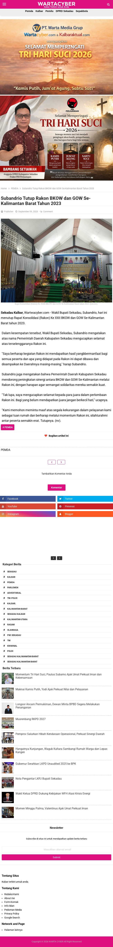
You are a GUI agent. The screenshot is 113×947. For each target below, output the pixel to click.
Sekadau (12, 571)
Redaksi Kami (11, 894)
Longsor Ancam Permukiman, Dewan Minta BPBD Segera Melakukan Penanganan (58, 706)
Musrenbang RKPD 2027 (31, 719)
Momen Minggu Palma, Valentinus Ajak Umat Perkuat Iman (52, 808)
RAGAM (11, 624)
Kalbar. (11, 603)
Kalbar (39, 11)
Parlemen (12, 587)
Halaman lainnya (13, 929)
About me (9, 898)
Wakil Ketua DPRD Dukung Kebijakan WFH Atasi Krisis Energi (53, 793)
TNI (9, 640)
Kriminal (12, 646)
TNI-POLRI (12, 598)
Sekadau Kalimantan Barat (22, 661)
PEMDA (11, 582)
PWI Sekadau (14, 635)
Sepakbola (82, 11)
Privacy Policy (11, 913)
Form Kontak (11, 902)
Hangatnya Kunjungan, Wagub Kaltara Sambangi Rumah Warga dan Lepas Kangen (61, 750)
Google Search (12, 917)
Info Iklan (9, 905)
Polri (10, 651)
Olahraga (12, 630)
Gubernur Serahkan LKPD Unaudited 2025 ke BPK (46, 763)
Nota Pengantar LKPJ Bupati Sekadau (39, 778)
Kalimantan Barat (17, 609)
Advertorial (14, 593)
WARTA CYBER (56, 941)
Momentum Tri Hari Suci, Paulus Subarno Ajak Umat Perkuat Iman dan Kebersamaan (59, 676)
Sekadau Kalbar (16, 614)
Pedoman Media (13, 909)
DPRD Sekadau (64, 11)
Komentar (56, 487)
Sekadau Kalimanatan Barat (23, 656)
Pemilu (49, 11)
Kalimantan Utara (17, 619)
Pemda (29, 11)
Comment (48, 211)
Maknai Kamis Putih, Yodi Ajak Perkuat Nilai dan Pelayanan (52, 689)
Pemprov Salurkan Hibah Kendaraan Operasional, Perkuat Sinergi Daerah (60, 734)
